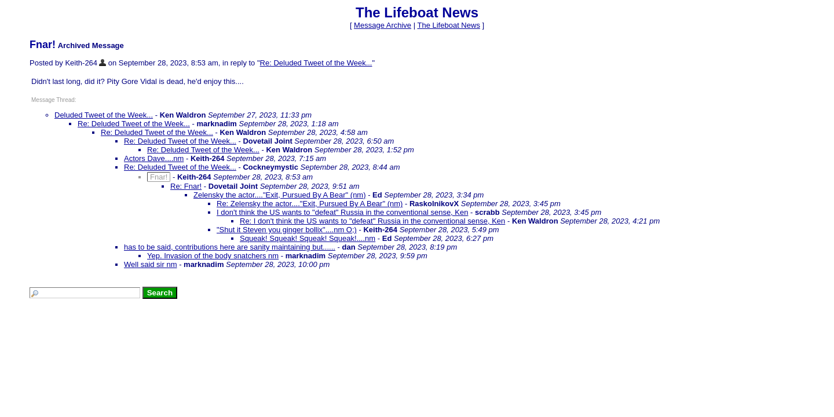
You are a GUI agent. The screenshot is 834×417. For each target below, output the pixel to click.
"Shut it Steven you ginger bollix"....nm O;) (287, 229)
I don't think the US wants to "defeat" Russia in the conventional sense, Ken (342, 212)
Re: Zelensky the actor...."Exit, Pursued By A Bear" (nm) (310, 203)
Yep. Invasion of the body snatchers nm (213, 255)
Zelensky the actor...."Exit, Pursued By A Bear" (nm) (279, 195)
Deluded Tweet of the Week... (103, 115)
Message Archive (382, 25)
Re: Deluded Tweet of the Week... (316, 62)
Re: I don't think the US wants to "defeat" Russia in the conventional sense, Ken (372, 221)
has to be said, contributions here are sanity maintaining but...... (229, 247)
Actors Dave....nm (154, 158)
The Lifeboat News (448, 25)
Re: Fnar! (186, 186)
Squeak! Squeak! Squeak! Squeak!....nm (307, 238)
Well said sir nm (150, 264)
